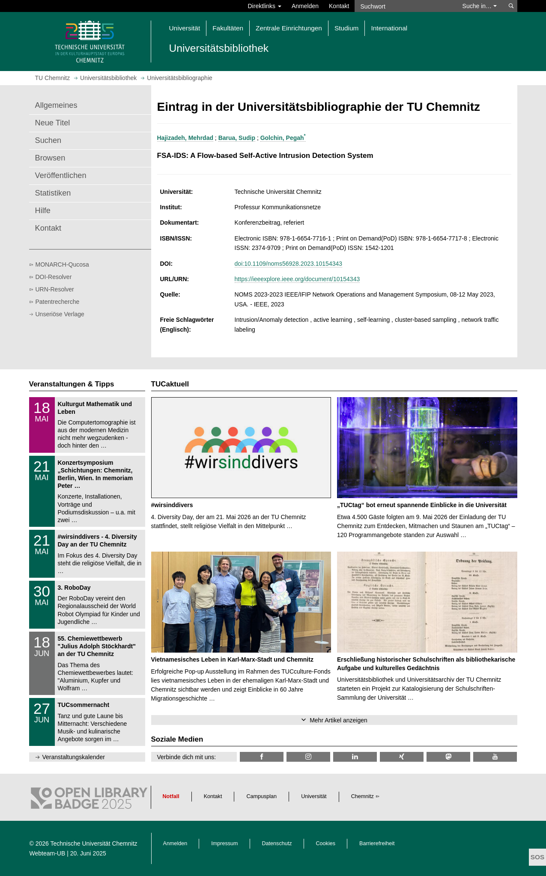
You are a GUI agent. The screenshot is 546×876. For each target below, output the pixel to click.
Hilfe (43, 210)
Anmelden (305, 6)
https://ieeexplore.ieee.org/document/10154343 (297, 279)
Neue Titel (52, 123)
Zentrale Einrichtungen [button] (289, 28)
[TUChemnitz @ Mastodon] (448, 757)
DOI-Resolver (54, 276)
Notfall (171, 796)
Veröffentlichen (61, 175)
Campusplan (261, 796)
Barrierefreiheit (377, 843)
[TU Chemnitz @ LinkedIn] (355, 757)
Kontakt (339, 6)
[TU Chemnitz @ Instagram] (308, 757)
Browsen (50, 158)
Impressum (224, 843)
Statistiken (53, 193)
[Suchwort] (404, 6)
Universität (314, 796)
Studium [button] (346, 28)
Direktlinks (264, 6)
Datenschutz (277, 843)
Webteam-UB (48, 853)
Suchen (48, 140)
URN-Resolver (55, 289)
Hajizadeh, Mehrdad (185, 137)
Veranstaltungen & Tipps (71, 384)
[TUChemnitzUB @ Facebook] (261, 757)
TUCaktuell (170, 384)
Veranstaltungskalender (73, 757)
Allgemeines (56, 105)
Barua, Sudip (236, 137)
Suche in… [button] (479, 6)
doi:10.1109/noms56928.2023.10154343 (288, 263)
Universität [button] (184, 28)
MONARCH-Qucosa (62, 264)
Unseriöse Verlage (60, 314)
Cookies (326, 843)
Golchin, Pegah (283, 137)
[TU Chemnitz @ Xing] (402, 757)
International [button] (389, 28)
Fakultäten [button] (227, 28)
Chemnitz (362, 796)
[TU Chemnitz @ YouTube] (495, 757)
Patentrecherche (58, 301)
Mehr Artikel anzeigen (338, 720)
